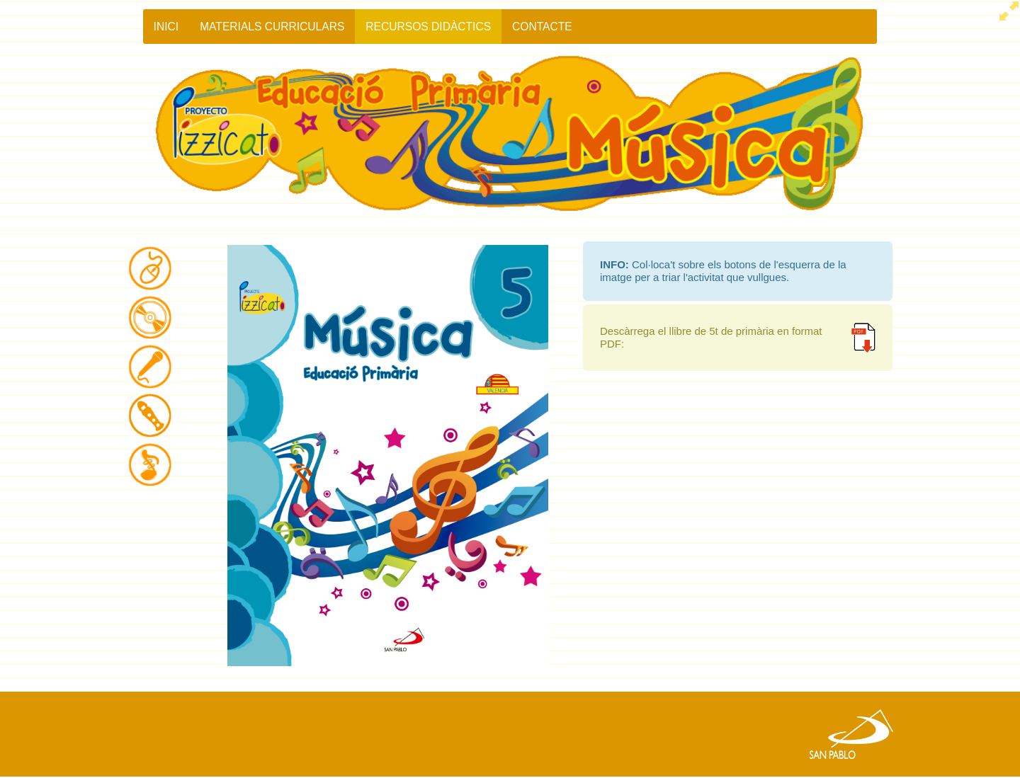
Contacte (542, 27)
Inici (166, 27)
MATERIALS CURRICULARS (272, 27)
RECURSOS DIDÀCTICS (428, 27)
